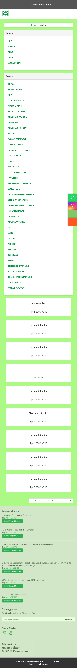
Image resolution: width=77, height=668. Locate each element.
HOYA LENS (13, 178)
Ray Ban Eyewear (16, 211)
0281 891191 (11, 520)
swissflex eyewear (17, 139)
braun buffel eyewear (19, 150)
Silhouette (13, 134)
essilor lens (14, 189)
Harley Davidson (16, 101)
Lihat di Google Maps (12, 523)
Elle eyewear (14, 156)
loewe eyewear (15, 145)
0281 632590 (11, 585)
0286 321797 (11, 599)
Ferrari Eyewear (16, 288)
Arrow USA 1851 (15, 90)
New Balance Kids (16, 222)
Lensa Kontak (14, 63)
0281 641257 (11, 534)
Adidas (11, 84)
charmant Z (14, 123)
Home (33, 25)
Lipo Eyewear (14, 283)
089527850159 (12, 570)
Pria (10, 41)
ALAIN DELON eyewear (18, 112)
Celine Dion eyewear (18, 200)
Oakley (11, 238)
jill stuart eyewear (18, 172)
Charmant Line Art (17, 128)
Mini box (12, 244)
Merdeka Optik (15, 106)
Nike (10, 95)
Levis (10, 233)
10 (70, 501)
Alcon (11, 261)
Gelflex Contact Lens (18, 266)
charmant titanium (17, 117)
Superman (13, 255)
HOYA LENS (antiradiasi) (19, 183)
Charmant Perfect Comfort (21, 205)
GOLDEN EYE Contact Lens (20, 277)
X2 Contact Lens (16, 272)
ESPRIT (11, 161)
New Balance (14, 216)
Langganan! (68, 621)
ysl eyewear (14, 167)
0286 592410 (11, 549)
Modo (10, 227)
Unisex (11, 57)
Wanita (11, 46)
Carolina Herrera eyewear (21, 194)
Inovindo (44, 664)
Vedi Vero (12, 249)
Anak (10, 52)
